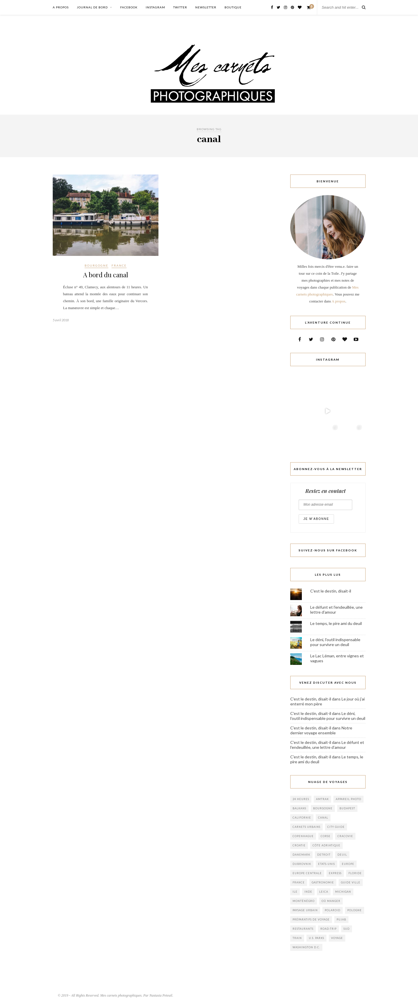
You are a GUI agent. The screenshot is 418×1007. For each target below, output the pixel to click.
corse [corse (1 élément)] (326, 836)
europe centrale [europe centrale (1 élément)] (307, 873)
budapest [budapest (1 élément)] (347, 808)
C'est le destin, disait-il (330, 590)
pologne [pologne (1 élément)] (354, 910)
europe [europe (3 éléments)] (348, 863)
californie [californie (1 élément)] (302, 817)
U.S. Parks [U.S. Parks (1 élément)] (316, 938)
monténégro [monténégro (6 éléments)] (304, 901)
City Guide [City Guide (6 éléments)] (336, 826)
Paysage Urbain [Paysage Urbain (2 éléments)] (305, 910)
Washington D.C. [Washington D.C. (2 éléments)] (306, 947)
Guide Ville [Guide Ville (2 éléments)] (350, 882)
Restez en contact (325, 490)
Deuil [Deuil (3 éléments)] (342, 854)
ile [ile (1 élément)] (295, 891)
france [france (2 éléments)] (299, 882)
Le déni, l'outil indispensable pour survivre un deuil (335, 642)
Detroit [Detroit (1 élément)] (324, 854)
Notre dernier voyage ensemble (321, 730)
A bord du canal (105, 274)
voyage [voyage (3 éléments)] (337, 938)
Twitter (180, 7)
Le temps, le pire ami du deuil (336, 623)
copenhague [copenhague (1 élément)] (303, 836)
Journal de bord (92, 7)
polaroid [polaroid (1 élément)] (332, 910)
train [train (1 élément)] (297, 938)
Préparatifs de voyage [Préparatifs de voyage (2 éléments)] (311, 919)
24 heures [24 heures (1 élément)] (301, 799)
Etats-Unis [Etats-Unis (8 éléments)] (326, 863)
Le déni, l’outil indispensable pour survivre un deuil (327, 716)
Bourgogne (96, 265)
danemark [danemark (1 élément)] (301, 854)
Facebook (129, 7)
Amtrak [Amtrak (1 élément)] (322, 799)
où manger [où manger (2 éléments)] (331, 901)
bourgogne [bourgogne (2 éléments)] (323, 808)
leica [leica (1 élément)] (323, 891)
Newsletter (205, 7)
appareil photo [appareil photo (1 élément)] (348, 799)
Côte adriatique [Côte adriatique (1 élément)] (326, 845)
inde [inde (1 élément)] (308, 891)
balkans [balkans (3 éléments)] (299, 808)
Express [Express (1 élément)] (335, 873)
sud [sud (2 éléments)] (347, 928)
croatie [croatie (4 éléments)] (299, 845)
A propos (61, 7)
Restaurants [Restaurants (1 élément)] (303, 928)
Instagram (155, 7)
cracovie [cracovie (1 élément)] (345, 836)
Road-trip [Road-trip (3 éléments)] (328, 928)
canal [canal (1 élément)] (323, 817)
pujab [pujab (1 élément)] (341, 919)
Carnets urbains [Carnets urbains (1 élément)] (306, 826)
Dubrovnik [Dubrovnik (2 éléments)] (302, 863)
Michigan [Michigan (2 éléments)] (343, 891)
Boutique (233, 7)
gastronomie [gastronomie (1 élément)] (323, 882)
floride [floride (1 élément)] (355, 873)
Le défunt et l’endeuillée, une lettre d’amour (327, 745)
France (119, 265)
